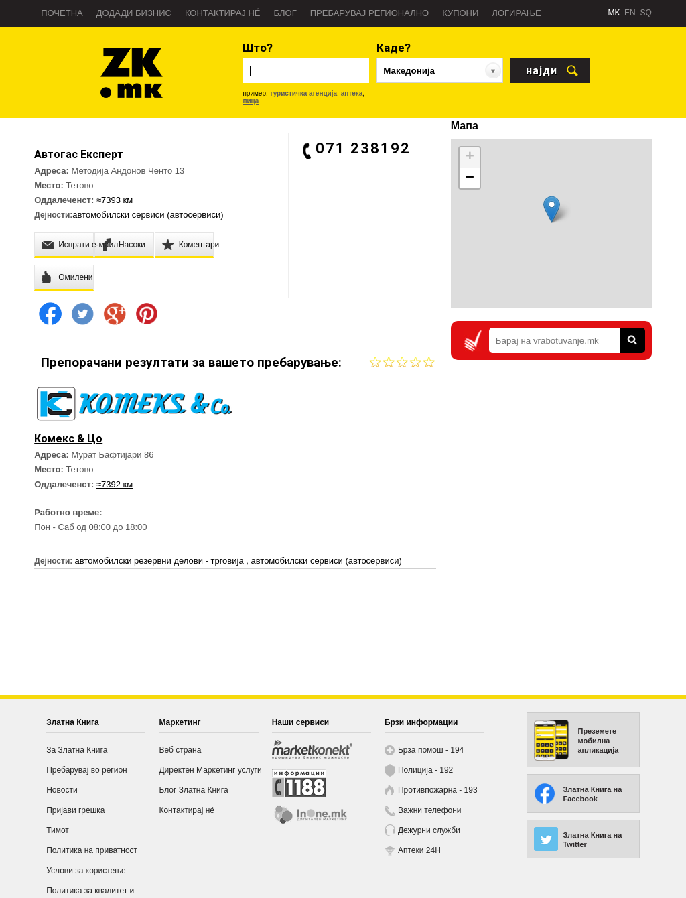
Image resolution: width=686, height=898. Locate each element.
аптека (352, 93)
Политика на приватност (91, 850)
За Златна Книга (76, 750)
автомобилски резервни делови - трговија (161, 561)
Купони (460, 13)
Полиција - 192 (425, 770)
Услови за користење (85, 870)
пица (251, 101)
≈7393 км (114, 200)
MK (614, 12)
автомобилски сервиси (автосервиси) (147, 215)
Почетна (62, 13)
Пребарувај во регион (86, 770)
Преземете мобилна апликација (597, 740)
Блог (284, 13)
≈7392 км (114, 484)
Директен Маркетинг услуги (210, 770)
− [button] (470, 178)
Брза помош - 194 (431, 750)
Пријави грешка (75, 810)
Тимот (57, 830)
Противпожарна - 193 (438, 790)
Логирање (516, 13)
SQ (645, 12)
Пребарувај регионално (369, 13)
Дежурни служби (429, 830)
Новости (61, 790)
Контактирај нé (223, 13)
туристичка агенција (304, 93)
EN (630, 12)
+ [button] (470, 157)
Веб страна (180, 750)
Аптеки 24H (419, 850)
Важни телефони (430, 810)
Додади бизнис (134, 13)
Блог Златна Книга (193, 790)
